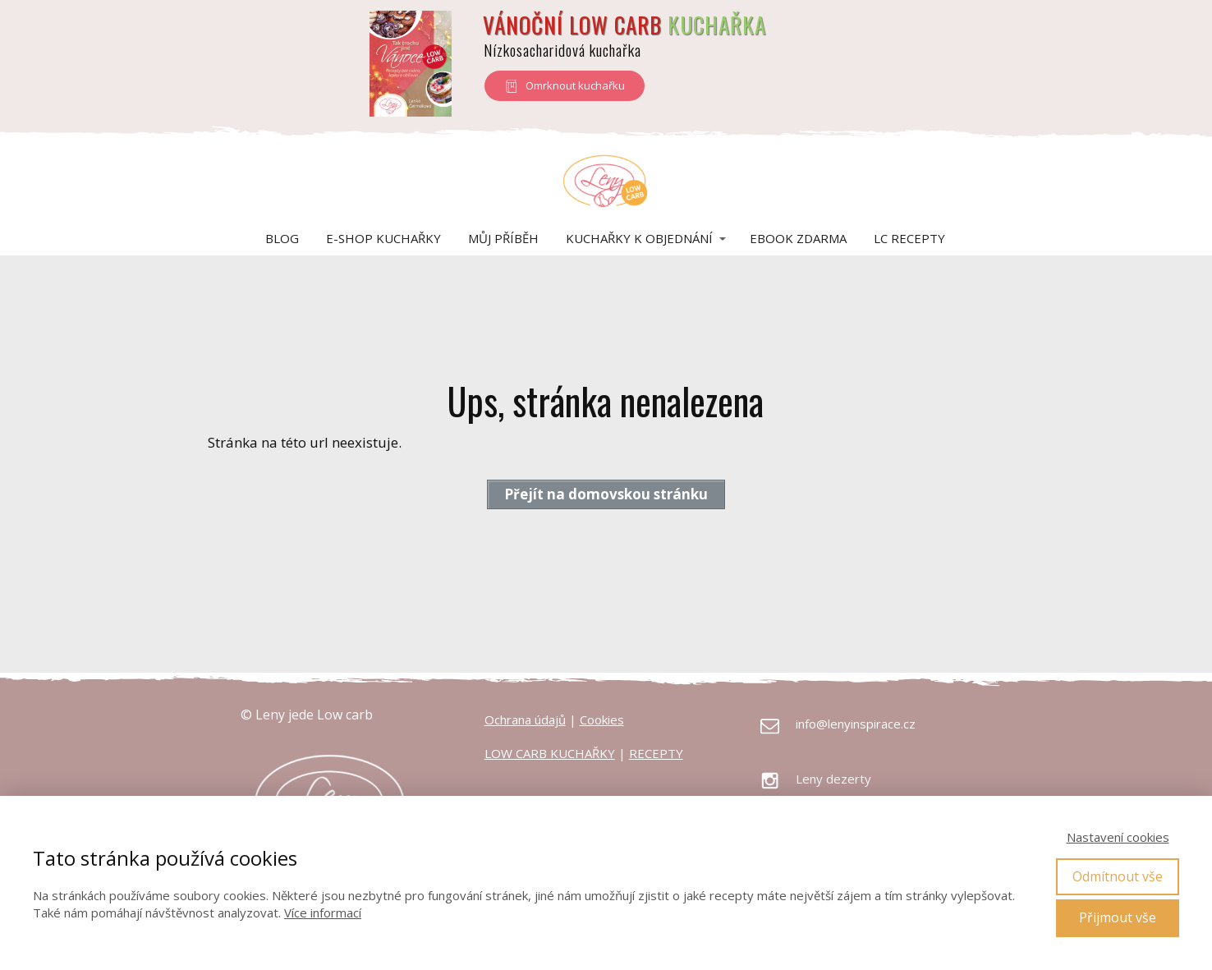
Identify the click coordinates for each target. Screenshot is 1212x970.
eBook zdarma (798, 238)
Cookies (602, 719)
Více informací (322, 912)
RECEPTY (656, 753)
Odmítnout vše (1117, 876)
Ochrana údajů (525, 719)
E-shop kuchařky (383, 238)
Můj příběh (503, 238)
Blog (282, 238)
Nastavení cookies (1118, 837)
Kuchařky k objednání (639, 238)
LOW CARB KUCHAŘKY (549, 753)
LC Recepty (909, 238)
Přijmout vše (1117, 917)
